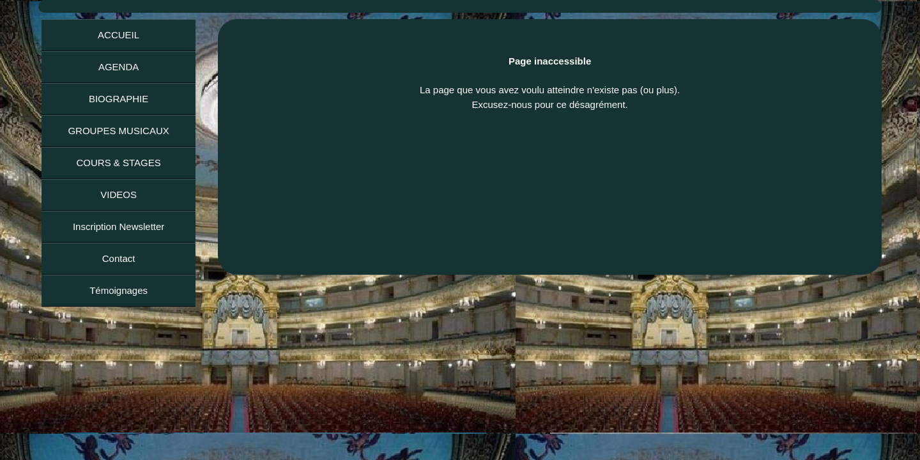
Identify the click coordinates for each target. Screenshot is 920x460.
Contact (118, 258)
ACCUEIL (118, 34)
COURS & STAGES (118, 162)
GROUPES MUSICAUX (118, 130)
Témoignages (118, 290)
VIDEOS (118, 194)
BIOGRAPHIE (118, 98)
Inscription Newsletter (118, 226)
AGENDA (118, 66)
